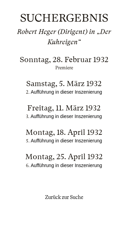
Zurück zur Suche (64, 197)
